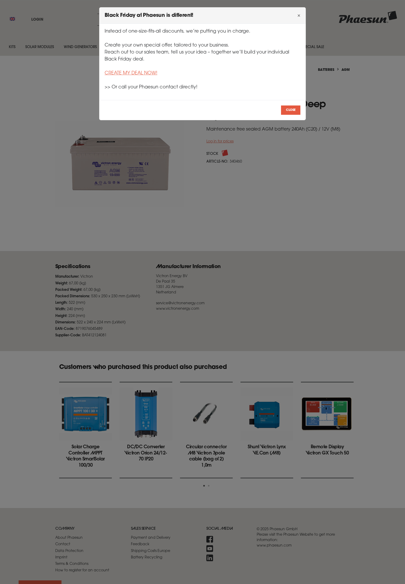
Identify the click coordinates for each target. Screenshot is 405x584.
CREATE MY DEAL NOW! (131, 73)
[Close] (299, 15)
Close (290, 110)
